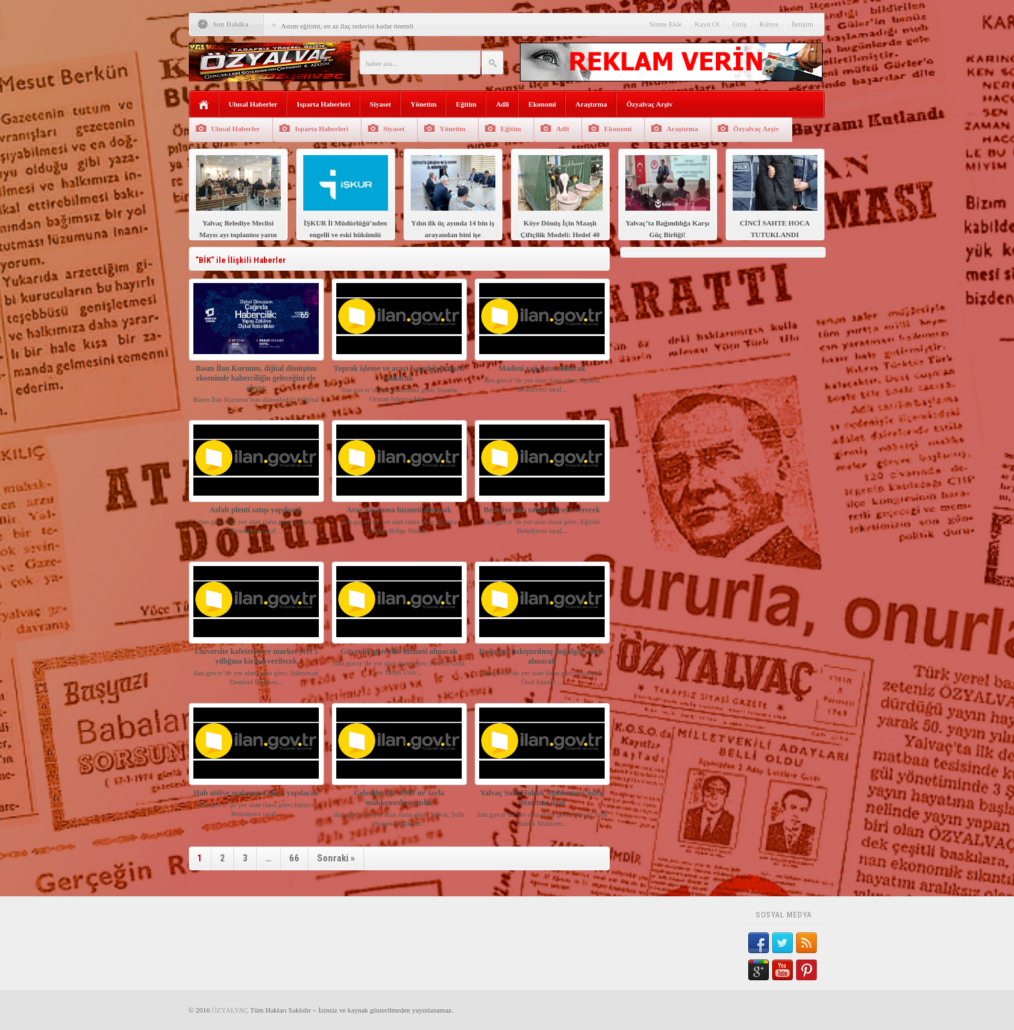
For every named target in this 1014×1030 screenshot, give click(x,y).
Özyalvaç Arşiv (650, 104)
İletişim (803, 24)
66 (294, 858)
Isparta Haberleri (324, 104)
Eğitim (466, 104)
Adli (502, 104)
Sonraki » (336, 858)
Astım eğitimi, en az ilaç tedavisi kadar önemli (347, 26)
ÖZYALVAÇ (229, 1010)
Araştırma (591, 104)
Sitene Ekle (665, 24)
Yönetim (424, 104)
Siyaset (380, 104)
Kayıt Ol (707, 24)
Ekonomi (542, 104)
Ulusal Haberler (253, 104)
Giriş (740, 24)
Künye (769, 24)
